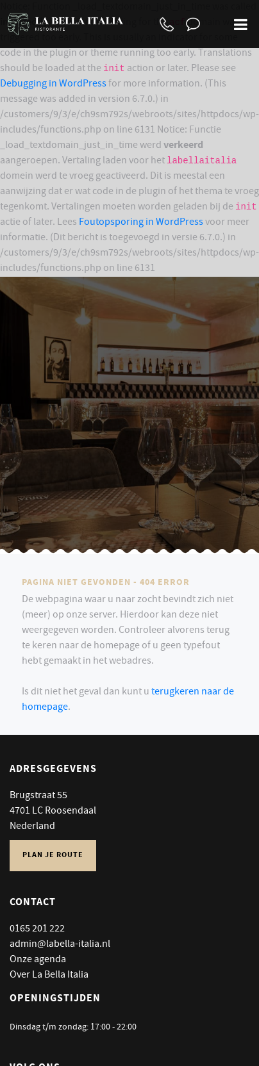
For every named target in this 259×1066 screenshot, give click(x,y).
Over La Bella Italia (49, 975)
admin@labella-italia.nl (60, 945)
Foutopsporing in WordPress (141, 223)
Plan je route (52, 855)
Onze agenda (38, 960)
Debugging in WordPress (53, 84)
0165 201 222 (37, 929)
